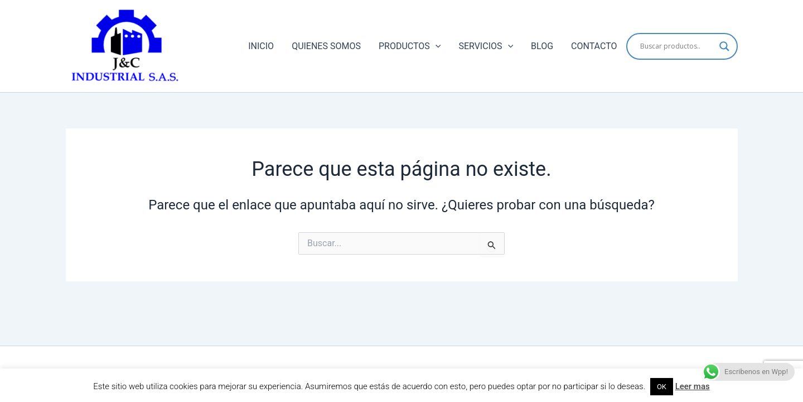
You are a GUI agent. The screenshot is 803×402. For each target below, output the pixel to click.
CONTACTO (594, 46)
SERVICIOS (485, 46)
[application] (435, 46)
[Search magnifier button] (724, 46)
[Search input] (677, 46)
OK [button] (661, 386)
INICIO (261, 46)
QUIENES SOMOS (326, 46)
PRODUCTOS (410, 46)
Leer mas (692, 386)
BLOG (542, 46)
